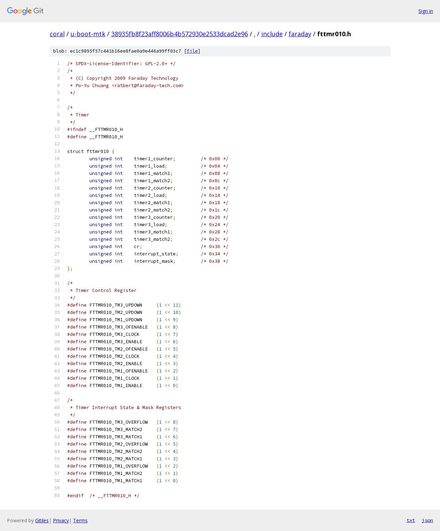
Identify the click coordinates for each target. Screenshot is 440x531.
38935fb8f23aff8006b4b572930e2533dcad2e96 (179, 34)
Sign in (425, 11)
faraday (300, 34)
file (192, 51)
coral (57, 34)
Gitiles (42, 520)
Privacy (61, 520)
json (427, 520)
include (272, 34)
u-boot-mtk (88, 34)
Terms (80, 520)
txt (411, 520)
